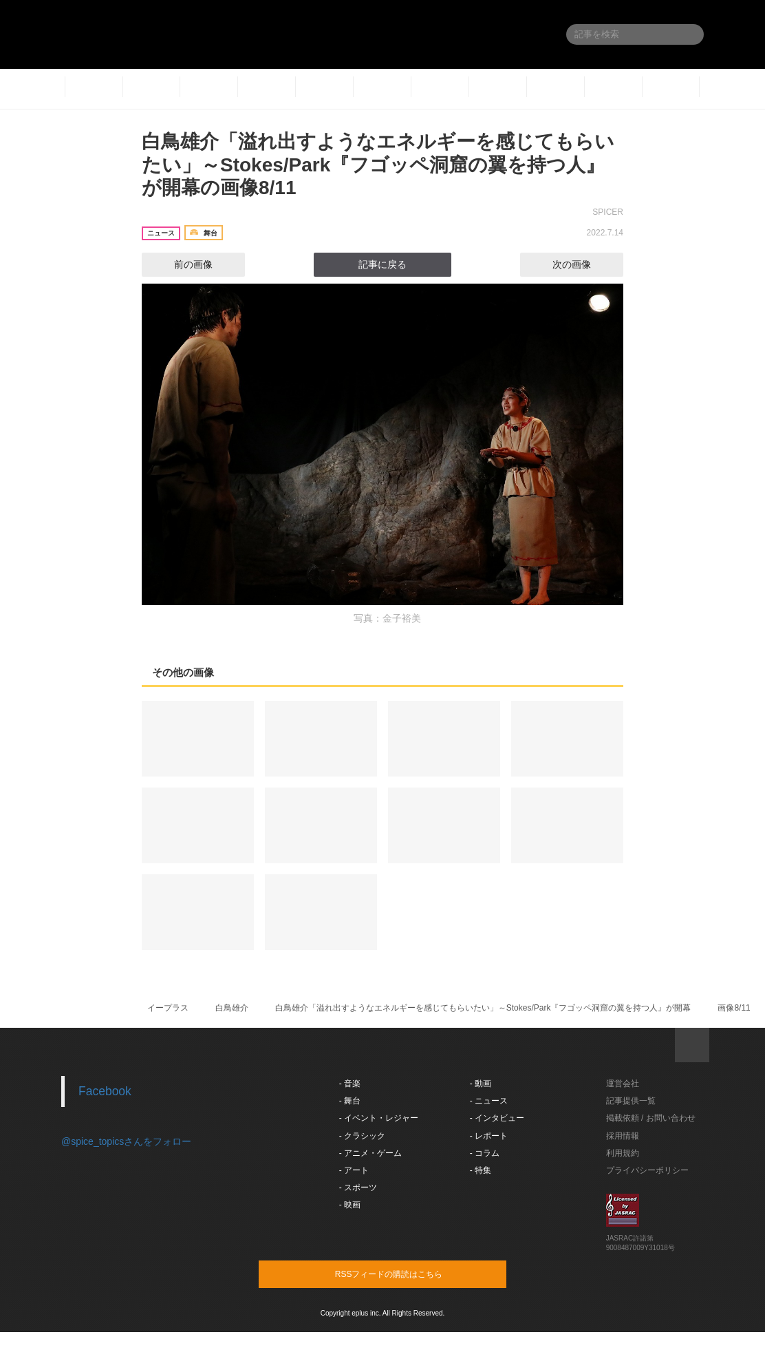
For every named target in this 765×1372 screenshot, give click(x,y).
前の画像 (181, 264)
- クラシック (362, 1136)
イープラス (167, 1008)
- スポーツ (358, 1187)
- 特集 (480, 1170)
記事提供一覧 (631, 1101)
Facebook (104, 1091)
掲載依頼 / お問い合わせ (651, 1118)
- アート (354, 1170)
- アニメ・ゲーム (370, 1153)
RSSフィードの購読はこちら (408, 1273)
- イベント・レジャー (378, 1118)
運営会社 (622, 1083)
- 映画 (349, 1205)
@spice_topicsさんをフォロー (126, 1141)
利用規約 (622, 1153)
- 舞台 (349, 1101)
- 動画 (480, 1083)
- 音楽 (349, 1083)
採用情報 (622, 1136)
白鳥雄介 (231, 1008)
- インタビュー (497, 1118)
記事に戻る (382, 264)
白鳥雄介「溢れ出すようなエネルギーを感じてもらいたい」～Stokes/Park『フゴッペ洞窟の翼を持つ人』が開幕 (483, 1008)
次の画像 (584, 264)
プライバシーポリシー (647, 1170)
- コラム (484, 1153)
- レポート (489, 1136)
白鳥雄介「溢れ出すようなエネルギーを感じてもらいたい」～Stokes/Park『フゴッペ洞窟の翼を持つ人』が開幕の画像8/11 (378, 164)
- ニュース (489, 1101)
